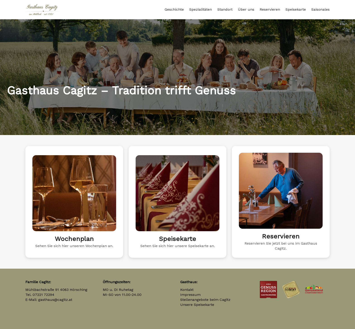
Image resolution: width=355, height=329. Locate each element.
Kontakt (187, 289)
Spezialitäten (200, 9)
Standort (225, 9)
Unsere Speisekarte (197, 304)
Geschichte (174, 9)
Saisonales (320, 9)
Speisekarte (295, 9)
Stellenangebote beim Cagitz (205, 299)
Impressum (190, 294)
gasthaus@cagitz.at (55, 299)
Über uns (246, 9)
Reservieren (270, 9)
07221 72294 (43, 294)
